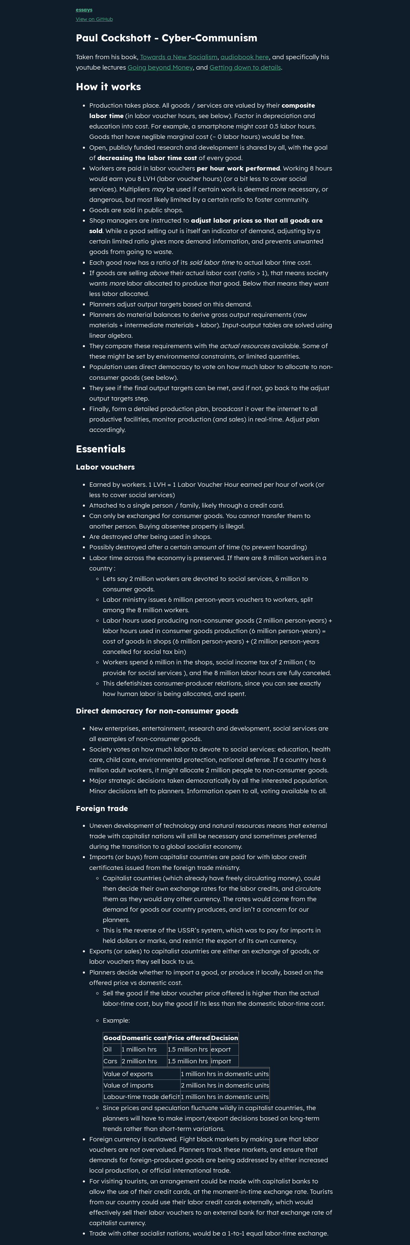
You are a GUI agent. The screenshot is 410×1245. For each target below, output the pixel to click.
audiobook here (245, 57)
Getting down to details (245, 67)
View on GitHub (94, 19)
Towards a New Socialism (178, 57)
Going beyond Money (160, 67)
